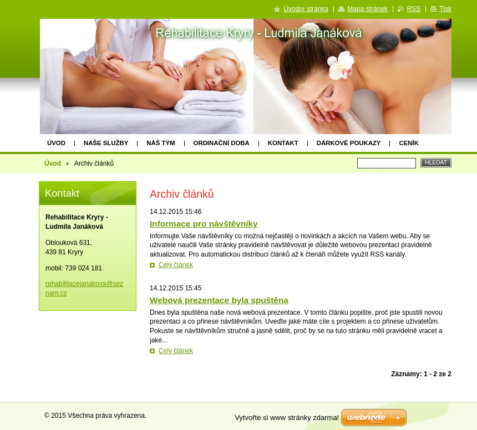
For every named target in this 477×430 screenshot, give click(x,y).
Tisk (445, 9)
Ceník (408, 143)
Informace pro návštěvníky (204, 223)
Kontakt (283, 143)
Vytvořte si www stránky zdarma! (287, 417)
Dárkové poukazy (349, 143)
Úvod (56, 143)
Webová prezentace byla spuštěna (219, 300)
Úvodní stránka (305, 9)
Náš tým (160, 143)
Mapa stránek (367, 9)
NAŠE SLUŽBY (106, 143)
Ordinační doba (222, 143)
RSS (413, 9)
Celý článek (176, 265)
